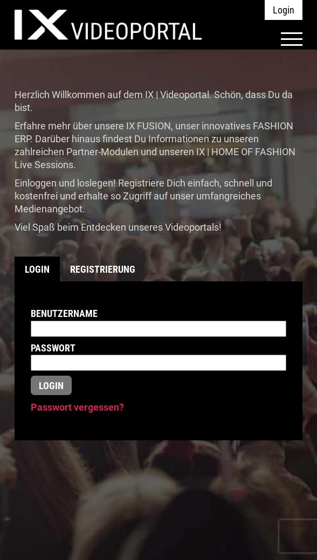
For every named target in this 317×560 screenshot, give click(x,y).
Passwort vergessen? (77, 407)
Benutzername (64, 313)
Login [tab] (37, 269)
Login (283, 10)
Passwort (53, 348)
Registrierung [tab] (102, 269)
